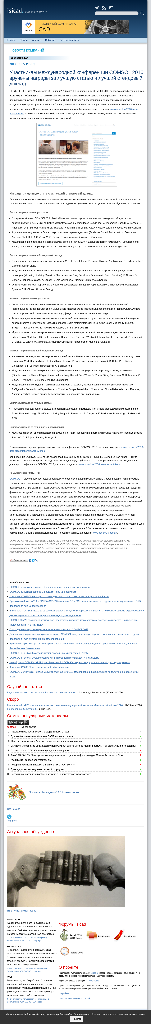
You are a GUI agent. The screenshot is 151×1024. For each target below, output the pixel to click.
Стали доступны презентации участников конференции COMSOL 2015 (48, 629)
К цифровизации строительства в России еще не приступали (41, 692)
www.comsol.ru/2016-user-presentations (99, 464)
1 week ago (37, 1002)
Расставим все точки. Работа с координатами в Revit (40, 731)
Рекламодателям (69, 40)
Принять (76, 1019)
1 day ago (37, 940)
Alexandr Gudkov (14, 946)
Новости (10, 40)
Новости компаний (26, 50)
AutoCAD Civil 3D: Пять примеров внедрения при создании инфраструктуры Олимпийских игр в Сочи (67, 755)
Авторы (36, 40)
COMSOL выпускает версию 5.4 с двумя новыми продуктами (43, 591)
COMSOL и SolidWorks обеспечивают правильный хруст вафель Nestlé (49, 653)
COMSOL (14, 478)
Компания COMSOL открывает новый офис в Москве (39, 667)
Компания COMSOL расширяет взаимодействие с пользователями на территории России (59, 596)
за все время (29, 727)
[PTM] (9, 977)
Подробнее (64, 993)
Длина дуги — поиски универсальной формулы (37, 769)
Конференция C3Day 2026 (22, 709)
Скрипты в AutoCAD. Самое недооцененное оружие (40, 750)
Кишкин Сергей (13, 919)
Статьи (24, 40)
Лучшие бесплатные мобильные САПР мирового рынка (42, 736)
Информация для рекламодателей (74, 998)
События (50, 40)
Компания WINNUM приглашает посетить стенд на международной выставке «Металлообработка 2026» (65, 705)
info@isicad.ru (93, 981)
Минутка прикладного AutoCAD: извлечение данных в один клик (46, 741)
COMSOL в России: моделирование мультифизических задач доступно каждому (54, 657)
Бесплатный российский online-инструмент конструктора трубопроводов (51, 774)
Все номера (13, 809)
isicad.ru (94, 973)
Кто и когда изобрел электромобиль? (31, 760)
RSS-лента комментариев (21, 910)
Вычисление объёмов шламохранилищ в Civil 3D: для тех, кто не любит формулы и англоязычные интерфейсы (73, 745)
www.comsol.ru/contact (105, 532)
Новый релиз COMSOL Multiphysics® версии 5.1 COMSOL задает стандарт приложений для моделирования (69, 662)
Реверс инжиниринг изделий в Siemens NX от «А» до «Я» (43, 764)
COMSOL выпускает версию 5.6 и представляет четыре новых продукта (49, 587)
